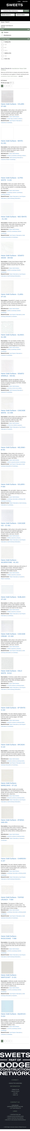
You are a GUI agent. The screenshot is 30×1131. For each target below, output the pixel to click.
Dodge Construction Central (15, 1118)
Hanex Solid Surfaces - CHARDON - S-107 (14, 860)
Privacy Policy (15, 1091)
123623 (19, 388)
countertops (9, 192)
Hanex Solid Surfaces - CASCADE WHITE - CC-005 (13, 412)
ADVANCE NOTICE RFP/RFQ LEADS (15, 1116)
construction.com (15, 1114)
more (20, 76)
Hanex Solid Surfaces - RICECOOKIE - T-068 (9, 937)
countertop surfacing (16, 155)
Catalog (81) (7, 41)
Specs (5, 50)
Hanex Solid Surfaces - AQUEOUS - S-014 (13, 1015)
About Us (15, 1095)
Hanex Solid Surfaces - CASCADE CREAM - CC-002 (13, 635)
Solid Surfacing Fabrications (16, 157)
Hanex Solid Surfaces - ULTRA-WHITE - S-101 (12, 179)
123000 (8, 270)
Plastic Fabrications (14, 196)
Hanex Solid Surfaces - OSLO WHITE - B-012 (11, 672)
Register (25, 1)
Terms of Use (15, 1089)
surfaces (20, 118)
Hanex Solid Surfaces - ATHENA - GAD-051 (13, 821)
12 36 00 (9, 231)
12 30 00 (9, 388)
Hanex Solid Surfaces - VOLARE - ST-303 (13, 105)
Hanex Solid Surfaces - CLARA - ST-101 (12, 295)
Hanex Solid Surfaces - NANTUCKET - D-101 (9, 976)
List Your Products (15, 1108)
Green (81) (7, 58)
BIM (5, 47)
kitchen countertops (17, 192)
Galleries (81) (7, 53)
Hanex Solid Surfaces (14, 116)
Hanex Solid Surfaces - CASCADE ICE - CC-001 (13, 524)
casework (19, 425)
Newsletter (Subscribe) (15, 1083)
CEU (5, 56)
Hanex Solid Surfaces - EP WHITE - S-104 (13, 709)
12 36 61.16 (14, 388)
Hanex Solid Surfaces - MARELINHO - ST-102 (9, 784)
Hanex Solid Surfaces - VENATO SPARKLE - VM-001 (12, 375)
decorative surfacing (17, 499)
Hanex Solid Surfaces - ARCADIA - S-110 (13, 746)
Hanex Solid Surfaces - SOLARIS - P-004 (13, 485)
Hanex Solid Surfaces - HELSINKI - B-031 (13, 449)
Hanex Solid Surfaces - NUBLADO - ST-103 (13, 598)
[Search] (15, 11)
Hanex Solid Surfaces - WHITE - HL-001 (12, 142)
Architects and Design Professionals (15, 1119)
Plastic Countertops (10, 159)
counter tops (10, 118)
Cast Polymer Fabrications (16, 120)
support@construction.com (15, 1106)
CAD (5, 44)
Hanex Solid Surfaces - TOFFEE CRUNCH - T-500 (12, 898)
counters (15, 118)
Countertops (9, 122)
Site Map (15, 1093)
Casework (3, 122)
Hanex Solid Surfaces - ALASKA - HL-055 (13, 336)
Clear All (3, 27)
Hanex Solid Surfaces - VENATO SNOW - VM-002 (12, 257)
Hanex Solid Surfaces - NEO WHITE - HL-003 (14, 218)
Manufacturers (7, 35)
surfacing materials (5, 194)
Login (18, 1)
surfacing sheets (20, 685)
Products (6, 32)
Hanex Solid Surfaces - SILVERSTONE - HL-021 (10, 561)
